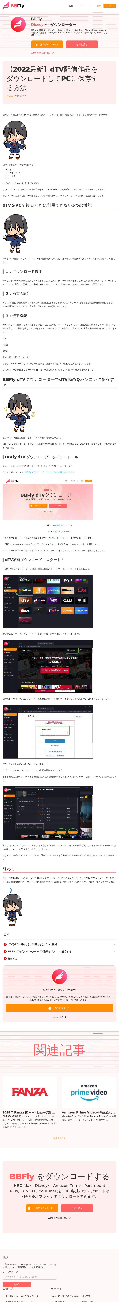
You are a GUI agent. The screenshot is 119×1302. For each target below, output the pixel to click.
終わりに (12, 958)
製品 (71, 6)
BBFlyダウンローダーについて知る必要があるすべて (50, 472)
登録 (99, 6)
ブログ (82, 6)
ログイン (109, 6)
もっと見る (59, 1017)
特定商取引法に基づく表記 (65, 1296)
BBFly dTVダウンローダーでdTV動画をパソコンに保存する (39, 951)
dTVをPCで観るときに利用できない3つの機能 (32, 944)
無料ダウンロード (64, 525)
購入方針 (86, 1296)
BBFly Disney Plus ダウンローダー (22, 1296)
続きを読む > (59, 1138)
